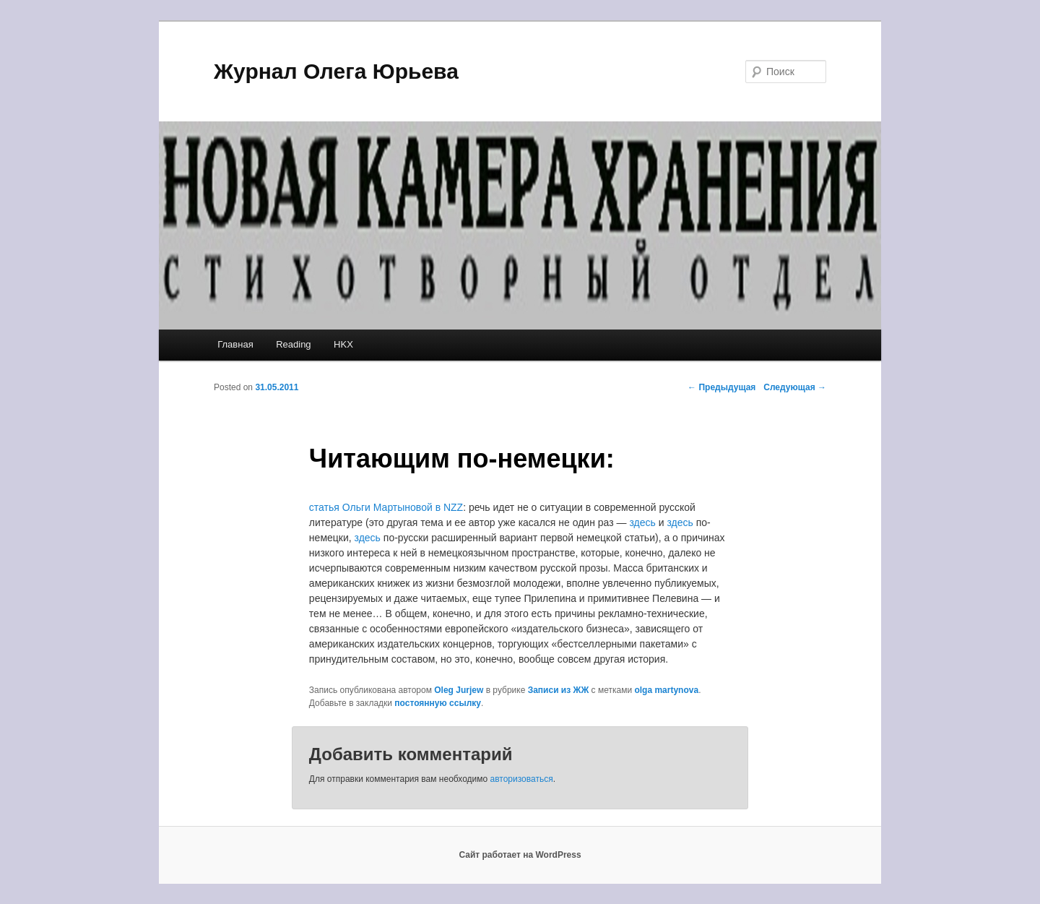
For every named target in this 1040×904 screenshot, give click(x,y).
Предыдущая (721, 387)
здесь (642, 522)
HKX (343, 344)
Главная (235, 344)
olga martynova (666, 690)
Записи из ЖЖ (558, 690)
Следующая (794, 387)
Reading (293, 344)
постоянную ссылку (437, 703)
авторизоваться (521, 779)
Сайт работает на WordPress (520, 855)
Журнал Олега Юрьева (336, 71)
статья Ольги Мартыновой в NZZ (386, 507)
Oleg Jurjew (458, 690)
